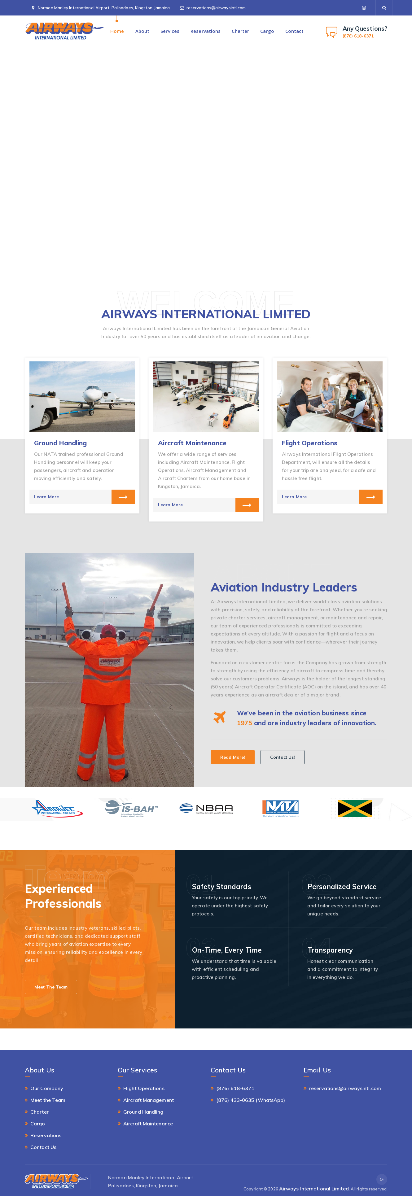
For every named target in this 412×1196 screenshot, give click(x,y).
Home (117, 31)
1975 (244, 723)
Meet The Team (51, 987)
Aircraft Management (148, 1100)
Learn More (46, 497)
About (142, 31)
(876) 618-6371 (235, 1088)
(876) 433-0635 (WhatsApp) (250, 1100)
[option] (82, 436)
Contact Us (43, 1147)
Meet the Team (47, 1100)
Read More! (232, 757)
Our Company (46, 1088)
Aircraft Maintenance (192, 443)
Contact (294, 31)
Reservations (206, 31)
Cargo (267, 31)
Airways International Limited (314, 1188)
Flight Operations (309, 443)
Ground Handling (60, 443)
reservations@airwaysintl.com (216, 7)
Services (169, 31)
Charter (240, 31)
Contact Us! (282, 757)
